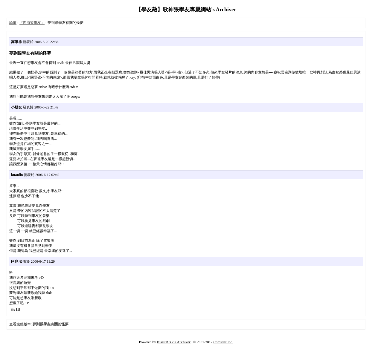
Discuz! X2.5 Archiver (174, 342)
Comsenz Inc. (223, 342)
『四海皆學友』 (32, 23)
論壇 (12, 23)
